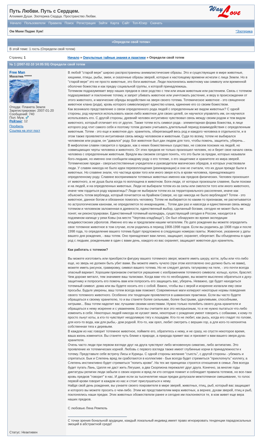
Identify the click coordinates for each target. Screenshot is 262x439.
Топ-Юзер (139, 23)
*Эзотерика (244, 31)
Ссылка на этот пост (24, 130)
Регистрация (86, 23)
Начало (15, 23)
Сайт (126, 23)
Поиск (69, 23)
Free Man (17, 72)
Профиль (16, 126)
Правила (55, 23)
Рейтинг (15, 121)
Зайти (103, 23)
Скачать (156, 23)
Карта (114, 23)
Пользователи (34, 23)
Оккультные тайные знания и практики (114, 57)
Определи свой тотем (67, 64)
